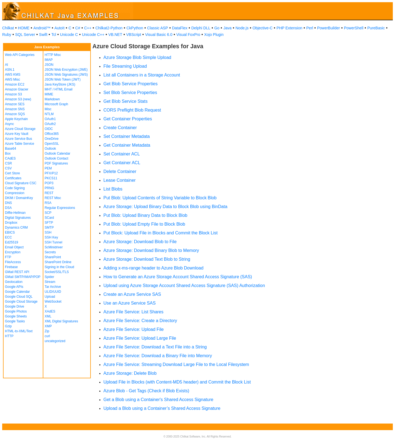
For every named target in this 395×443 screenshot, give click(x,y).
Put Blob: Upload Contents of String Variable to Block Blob (159, 197)
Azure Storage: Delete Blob (130, 373)
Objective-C (262, 28)
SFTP (49, 223)
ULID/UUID (53, 292)
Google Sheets (16, 316)
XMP (48, 326)
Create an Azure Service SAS (132, 294)
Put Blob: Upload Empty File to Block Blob (144, 224)
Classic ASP (157, 28)
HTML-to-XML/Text (19, 331)
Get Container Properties (127, 119)
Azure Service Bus (18, 139)
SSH (48, 232)
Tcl (53, 34)
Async (9, 124)
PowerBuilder (328, 28)
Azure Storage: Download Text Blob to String (146, 259)
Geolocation (13, 282)
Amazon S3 (13, 94)
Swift (43, 34)
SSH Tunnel (53, 242)
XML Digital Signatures (61, 321)
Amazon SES (14, 104)
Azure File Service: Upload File (133, 329)
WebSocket (53, 301)
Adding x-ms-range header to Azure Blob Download (153, 268)
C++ (87, 28)
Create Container (120, 127)
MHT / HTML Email (58, 89)
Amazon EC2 (14, 84)
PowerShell (353, 28)
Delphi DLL (200, 28)
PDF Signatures (56, 163)
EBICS (10, 232)
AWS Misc (12, 79)
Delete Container (119, 171)
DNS (8, 203)
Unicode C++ (93, 34)
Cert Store (12, 173)
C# (77, 28)
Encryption (13, 252)
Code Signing (15, 188)
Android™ (41, 28)
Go (216, 28)
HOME (23, 28)
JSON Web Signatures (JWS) (66, 74)
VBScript (133, 34)
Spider (49, 277)
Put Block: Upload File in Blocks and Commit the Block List (160, 233)
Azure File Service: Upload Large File (139, 338)
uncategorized (55, 341)
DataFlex (179, 28)
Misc (48, 109)
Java (227, 28)
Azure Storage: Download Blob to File (140, 241)
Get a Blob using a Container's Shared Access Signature (158, 399)
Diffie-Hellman (15, 213)
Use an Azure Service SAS (129, 303)
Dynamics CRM (16, 227)
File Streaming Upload (125, 66)
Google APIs (14, 287)
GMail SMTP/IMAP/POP (22, 277)
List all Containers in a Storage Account (141, 75)
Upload (50, 297)
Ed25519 (11, 242)
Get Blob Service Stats (125, 101)
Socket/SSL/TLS (57, 272)
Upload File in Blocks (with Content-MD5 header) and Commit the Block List (177, 382)
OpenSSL (52, 144)
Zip (47, 331)
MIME (49, 94)
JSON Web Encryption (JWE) (66, 70)
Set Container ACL (121, 154)
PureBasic (376, 28)
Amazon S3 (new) (18, 99)
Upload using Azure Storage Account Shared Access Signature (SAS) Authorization (184, 285)
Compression (14, 193)
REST (49, 193)
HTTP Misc (53, 55)
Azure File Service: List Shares (133, 311)
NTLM (49, 114)
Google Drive (14, 306)
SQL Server (25, 34)
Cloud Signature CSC (20, 183)
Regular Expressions (60, 208)
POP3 (49, 183)
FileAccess (13, 262)
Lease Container (119, 180)
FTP (8, 257)
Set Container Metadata (126, 136)
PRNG (49, 188)
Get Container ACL (121, 162)
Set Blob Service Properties (130, 92)
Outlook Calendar (57, 153)
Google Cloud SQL (19, 297)
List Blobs (112, 189)
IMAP (49, 60)
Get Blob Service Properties (130, 83)
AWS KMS (12, 74)
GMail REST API (17, 272)
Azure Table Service (19, 144)
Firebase (11, 267)
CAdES (10, 158)
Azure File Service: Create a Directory (140, 320)
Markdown (52, 99)
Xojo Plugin (214, 34)
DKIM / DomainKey (19, 198)
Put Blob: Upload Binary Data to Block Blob (145, 215)
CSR (8, 163)
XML (48, 316)
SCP (48, 213)
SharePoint (53, 257)
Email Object (14, 247)
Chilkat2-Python (109, 28)
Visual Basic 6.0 (158, 34)
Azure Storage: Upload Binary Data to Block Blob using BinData (165, 206)
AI (6, 65)
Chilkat (8, 28)
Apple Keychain (16, 119)
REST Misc (53, 198)
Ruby (6, 34)
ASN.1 (10, 70)
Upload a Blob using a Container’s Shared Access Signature (161, 408)
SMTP (49, 227)
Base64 (10, 148)
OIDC (49, 129)
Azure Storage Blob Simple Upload (137, 57)
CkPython (134, 28)
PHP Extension (289, 28)
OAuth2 (50, 124)
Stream (50, 282)
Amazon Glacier (16, 89)
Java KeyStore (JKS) (60, 84)
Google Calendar (17, 292)
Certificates (13, 178)
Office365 (52, 134)
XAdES (50, 311)
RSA (48, 203)
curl (47, 336)
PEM (48, 168)
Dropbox (11, 223)
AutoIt (60, 28)
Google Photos (16, 311)
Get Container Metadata (126, 145)
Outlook (50, 148)
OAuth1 (50, 119)
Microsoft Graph (56, 104)
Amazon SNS (15, 109)
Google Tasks (15, 321)
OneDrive (52, 139)
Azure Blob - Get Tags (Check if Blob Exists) (146, 390)
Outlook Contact (56, 158)
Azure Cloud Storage (20, 129)
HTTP (9, 336)
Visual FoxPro (188, 34)
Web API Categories (20, 55)
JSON (49, 65)
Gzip (8, 326)
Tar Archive (53, 287)
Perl (309, 28)
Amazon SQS (15, 114)
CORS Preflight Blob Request (132, 110)
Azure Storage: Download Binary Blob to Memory (151, 250)
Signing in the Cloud (59, 267)
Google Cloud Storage (21, 301)
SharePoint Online (58, 262)
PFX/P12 (51, 173)
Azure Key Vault (16, 134)
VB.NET (115, 34)
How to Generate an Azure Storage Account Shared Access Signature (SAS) (177, 276)
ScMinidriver (54, 247)
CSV (8, 168)
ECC (8, 237)
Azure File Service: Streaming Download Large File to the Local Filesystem (176, 364)
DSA (8, 208)
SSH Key (51, 237)
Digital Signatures (18, 218)
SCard (49, 218)
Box (8, 153)
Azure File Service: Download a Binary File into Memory (157, 355)
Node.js (242, 28)
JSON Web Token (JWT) (63, 79)
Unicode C (69, 34)
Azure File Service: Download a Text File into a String (155, 347)
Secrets (50, 252)
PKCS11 (51, 178)
